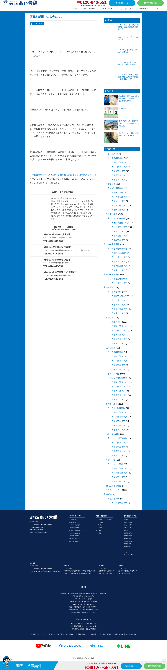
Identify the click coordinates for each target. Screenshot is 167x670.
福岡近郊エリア (122, 175)
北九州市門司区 (54, 634)
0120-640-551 (93, 2)
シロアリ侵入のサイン (74, 533)
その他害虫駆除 (115, 274)
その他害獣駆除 (115, 244)
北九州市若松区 (93, 634)
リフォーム (113, 460)
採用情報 (126, 530)
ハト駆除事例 (118, 292)
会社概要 (126, 519)
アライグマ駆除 (115, 374)
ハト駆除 (112, 287)
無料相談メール (122, 3)
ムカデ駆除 (113, 348)
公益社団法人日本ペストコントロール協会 (83, 626)
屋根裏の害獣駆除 (116, 486)
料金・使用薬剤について (75, 538)
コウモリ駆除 (114, 404)
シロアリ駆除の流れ (74, 535)
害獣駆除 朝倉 (127, 543)
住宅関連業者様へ (128, 522)
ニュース (126, 549)
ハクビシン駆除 (115, 434)
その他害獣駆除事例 (120, 249)
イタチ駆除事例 (119, 158)
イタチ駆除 (113, 154)
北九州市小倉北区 (67, 634)
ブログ (125, 552)
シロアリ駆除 (114, 214)
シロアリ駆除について (74, 522)
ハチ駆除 (112, 318)
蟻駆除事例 (116, 499)
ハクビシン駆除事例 (120, 438)
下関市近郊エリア (123, 162)
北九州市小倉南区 (80, 634)
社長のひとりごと (116, 490)
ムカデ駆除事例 (118, 352)
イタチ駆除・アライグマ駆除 (104, 519)
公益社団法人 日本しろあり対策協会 (83, 623)
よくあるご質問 (128, 525)
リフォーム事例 (118, 464)
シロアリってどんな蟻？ (75, 525)
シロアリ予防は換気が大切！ (76, 530)
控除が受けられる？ (74, 541)
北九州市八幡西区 (130, 634)
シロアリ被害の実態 (74, 527)
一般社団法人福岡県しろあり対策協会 (83, 629)
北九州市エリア (122, 167)
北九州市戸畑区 (118, 634)
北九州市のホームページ (39, 634)
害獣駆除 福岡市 (128, 533)
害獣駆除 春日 (127, 538)
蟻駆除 (110, 494)
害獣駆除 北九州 (128, 541)
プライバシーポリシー (130, 554)
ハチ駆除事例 (118, 322)
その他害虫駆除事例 (120, 279)
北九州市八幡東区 (106, 634)
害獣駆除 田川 (127, 546)
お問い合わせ (127, 527)
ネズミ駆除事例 (118, 188)
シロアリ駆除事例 (120, 218)
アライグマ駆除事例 (120, 378)
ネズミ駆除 (113, 184)
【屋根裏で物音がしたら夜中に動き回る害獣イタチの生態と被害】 (62, 175)
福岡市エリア (121, 171)
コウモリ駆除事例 (119, 408)
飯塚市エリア (121, 180)
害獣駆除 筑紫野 (128, 535)
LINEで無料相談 (150, 3)
